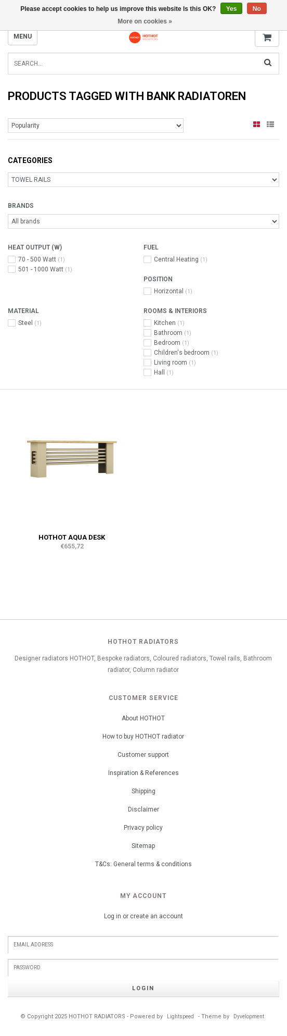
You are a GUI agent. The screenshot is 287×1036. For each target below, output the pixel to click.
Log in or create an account (143, 916)
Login (143, 988)
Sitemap (143, 846)
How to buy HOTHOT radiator (143, 736)
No (257, 9)
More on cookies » (145, 21)
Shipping (143, 791)
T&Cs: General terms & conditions (143, 864)
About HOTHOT (143, 718)
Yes (231, 9)
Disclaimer (143, 809)
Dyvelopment (248, 1016)
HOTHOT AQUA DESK (71, 537)
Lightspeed (180, 1016)
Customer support (143, 754)
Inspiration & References (143, 773)
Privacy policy (143, 827)
